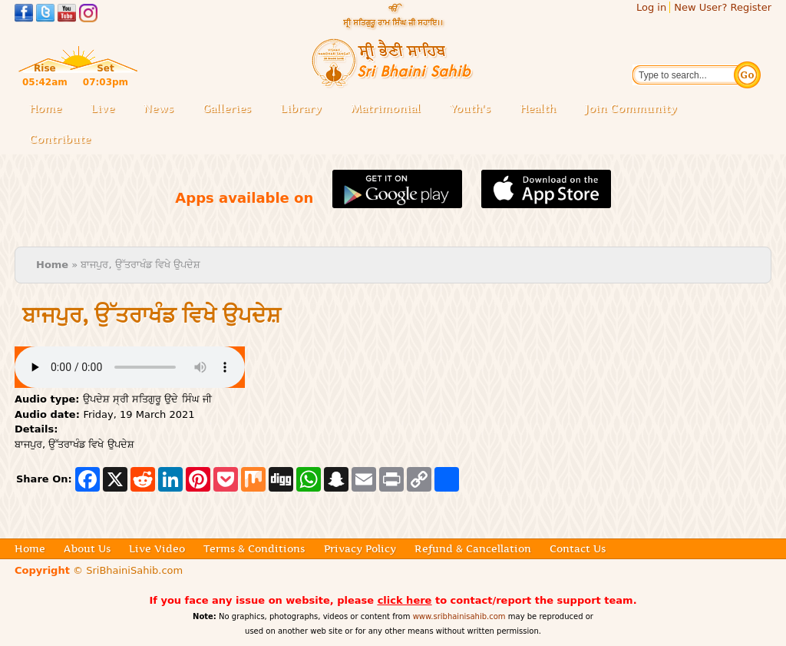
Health (538, 108)
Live (107, 109)
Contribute (64, 140)
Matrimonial (386, 108)
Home (45, 108)
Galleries (231, 109)
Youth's (470, 108)
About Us (87, 548)
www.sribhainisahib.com (459, 616)
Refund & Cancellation (472, 548)
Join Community (631, 108)
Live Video (157, 548)
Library (305, 109)
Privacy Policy (360, 548)
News (158, 108)
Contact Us (578, 548)
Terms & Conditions (254, 548)
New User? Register (722, 7)
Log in (651, 7)
